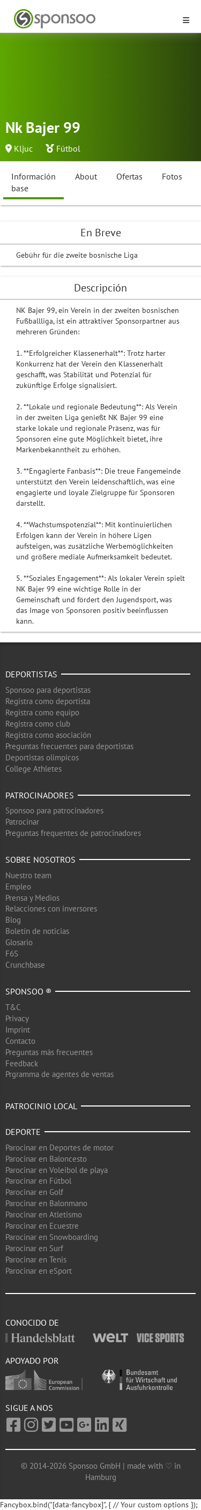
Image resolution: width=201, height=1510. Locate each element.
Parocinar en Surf (34, 1248)
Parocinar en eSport (38, 1271)
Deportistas (31, 674)
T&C (13, 1007)
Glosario (19, 942)
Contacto (20, 1041)
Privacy (17, 1018)
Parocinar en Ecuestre (42, 1226)
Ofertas (129, 176)
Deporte (23, 1131)
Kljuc (23, 148)
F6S (11, 953)
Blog (13, 920)
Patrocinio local (41, 1106)
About (86, 176)
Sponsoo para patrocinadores (54, 810)
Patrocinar (22, 822)
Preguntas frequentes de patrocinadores (73, 833)
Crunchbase (25, 965)
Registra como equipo (42, 712)
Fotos (172, 176)
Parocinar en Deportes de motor (59, 1147)
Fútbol (68, 148)
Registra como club (37, 724)
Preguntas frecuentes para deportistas (69, 746)
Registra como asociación (48, 735)
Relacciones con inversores (51, 908)
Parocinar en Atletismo (43, 1214)
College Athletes (33, 769)
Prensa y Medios (32, 898)
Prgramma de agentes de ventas (59, 1074)
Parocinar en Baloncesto (46, 1159)
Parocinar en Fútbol (38, 1181)
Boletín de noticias (37, 931)
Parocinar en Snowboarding (51, 1237)
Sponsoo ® (28, 991)
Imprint (17, 1030)
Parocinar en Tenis (35, 1259)
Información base (33, 182)
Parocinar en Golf (34, 1192)
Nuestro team (28, 875)
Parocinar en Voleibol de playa (56, 1170)
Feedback (21, 1063)
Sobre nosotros (40, 859)
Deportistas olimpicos (42, 757)
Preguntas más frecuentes (49, 1052)
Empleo (18, 886)
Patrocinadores (39, 795)
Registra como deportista (47, 701)
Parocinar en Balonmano (46, 1203)
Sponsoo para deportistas (48, 690)
